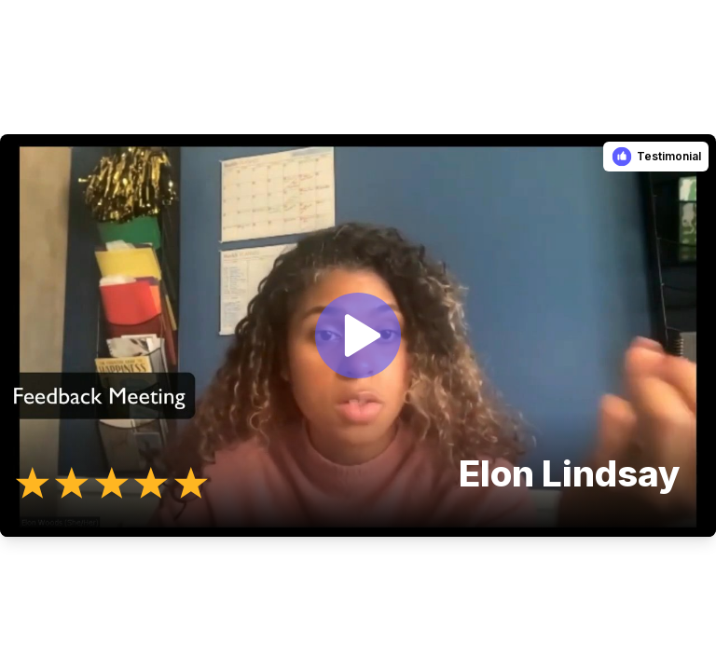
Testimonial (669, 156)
